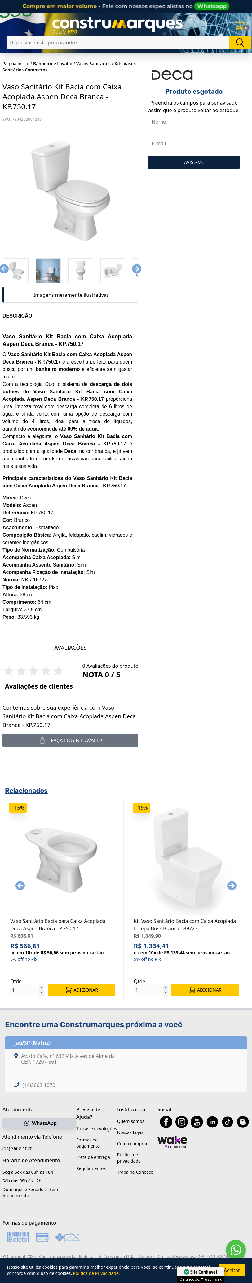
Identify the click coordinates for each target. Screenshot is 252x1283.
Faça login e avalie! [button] (70, 740)
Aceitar (232, 1270)
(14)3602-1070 (38, 1085)
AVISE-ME (194, 162)
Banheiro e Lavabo (52, 63)
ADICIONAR (81, 990)
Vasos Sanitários (93, 63)
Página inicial (15, 63)
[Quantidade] (27, 990)
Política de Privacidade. (96, 1273)
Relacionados (26, 790)
